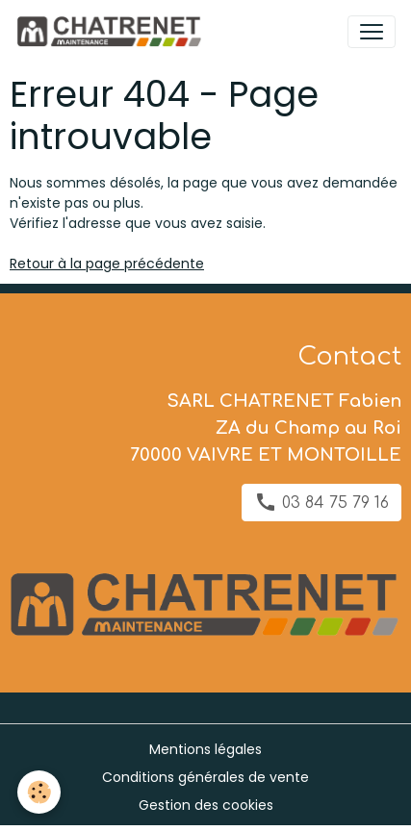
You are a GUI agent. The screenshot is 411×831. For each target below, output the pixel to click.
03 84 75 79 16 (321, 502)
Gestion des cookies (206, 805)
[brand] (112, 31)
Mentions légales (205, 749)
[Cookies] (39, 792)
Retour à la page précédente (107, 263)
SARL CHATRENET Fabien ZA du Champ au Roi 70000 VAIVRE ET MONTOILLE (265, 428)
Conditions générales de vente (205, 777)
